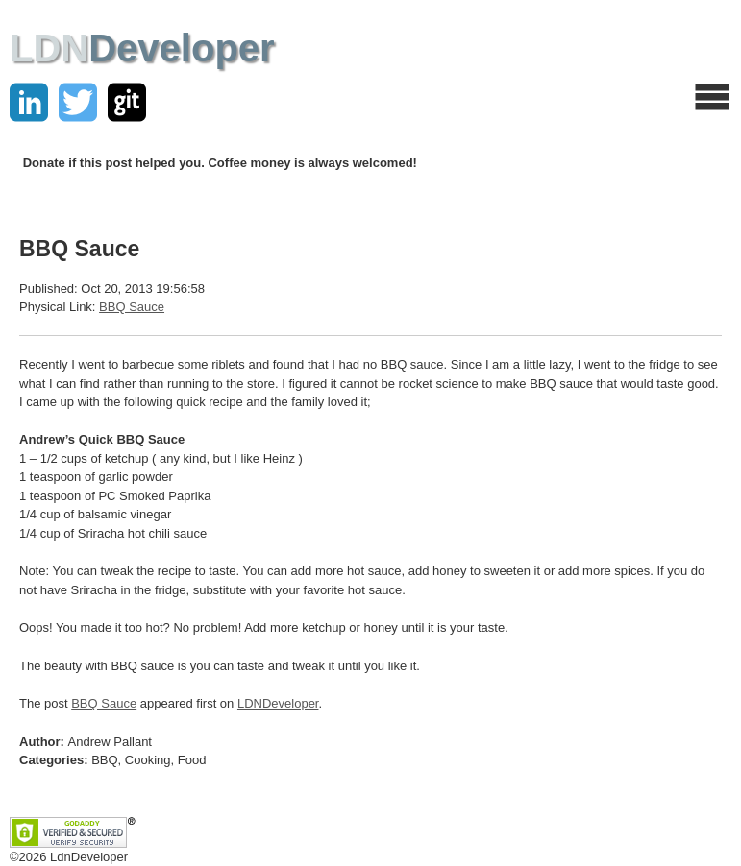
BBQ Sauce (131, 307)
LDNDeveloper (278, 703)
